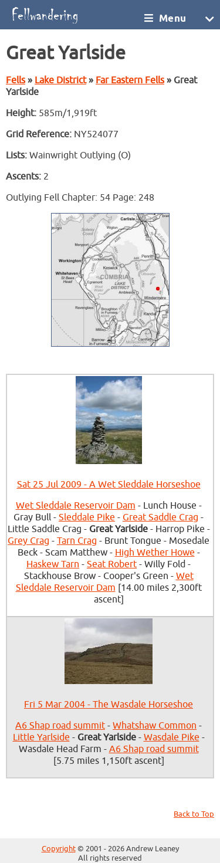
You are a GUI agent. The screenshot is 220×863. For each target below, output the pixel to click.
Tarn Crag (77, 541)
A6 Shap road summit (60, 726)
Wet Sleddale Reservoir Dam (76, 506)
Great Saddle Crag (160, 517)
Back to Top (194, 814)
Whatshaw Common (155, 726)
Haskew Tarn (52, 564)
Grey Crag (28, 541)
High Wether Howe (155, 553)
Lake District (60, 80)
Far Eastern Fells (130, 80)
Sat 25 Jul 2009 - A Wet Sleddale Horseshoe (109, 484)
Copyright (59, 849)
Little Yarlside (41, 737)
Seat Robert (112, 564)
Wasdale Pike (171, 737)
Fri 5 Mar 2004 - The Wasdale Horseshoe (108, 704)
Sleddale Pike (87, 517)
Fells (15, 80)
